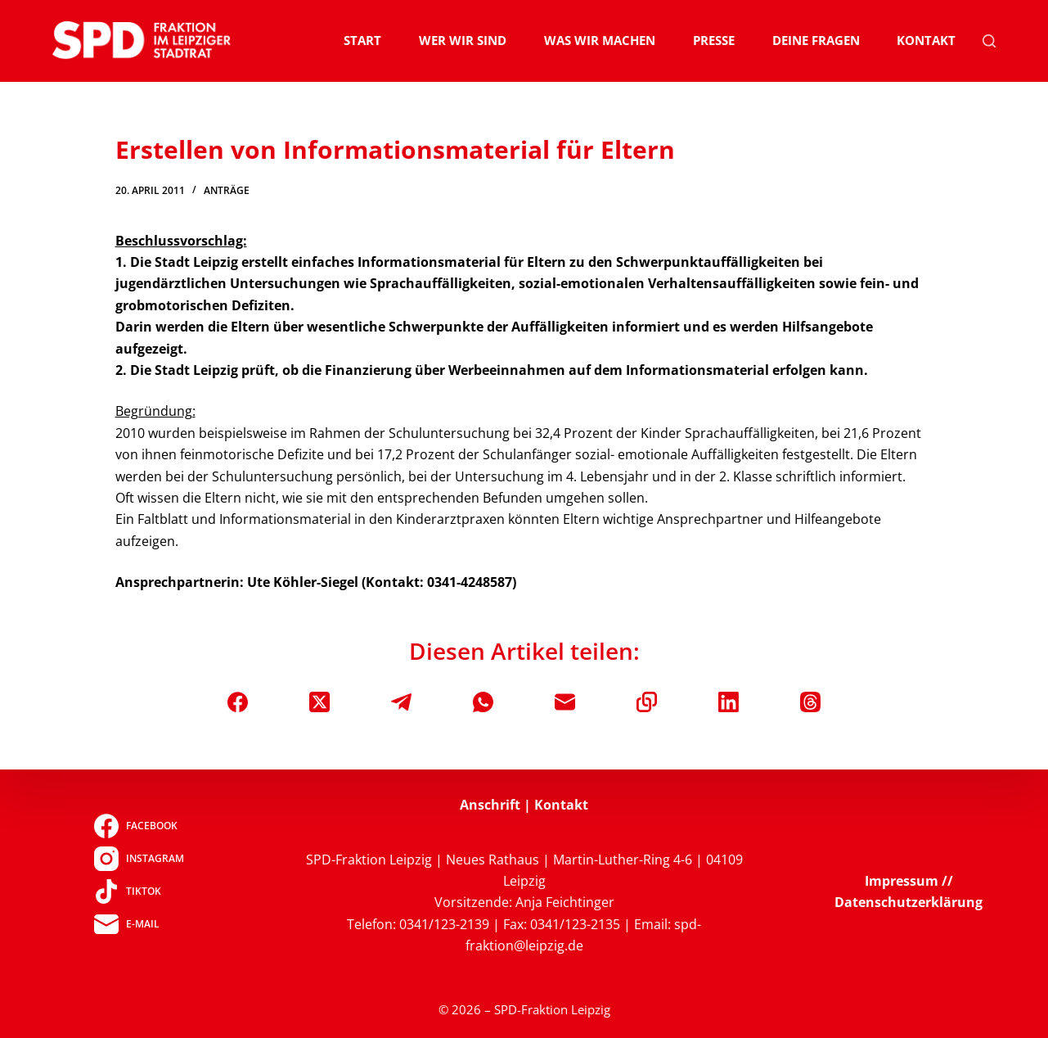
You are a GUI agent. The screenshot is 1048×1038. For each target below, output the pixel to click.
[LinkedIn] (728, 702)
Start (362, 40)
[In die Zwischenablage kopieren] (646, 702)
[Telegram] (401, 702)
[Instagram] (138, 858)
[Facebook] (237, 702)
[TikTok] (138, 891)
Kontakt (926, 40)
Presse (714, 40)
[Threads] (810, 702)
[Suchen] (989, 40)
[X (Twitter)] (319, 702)
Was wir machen (599, 40)
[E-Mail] (565, 702)
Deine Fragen (816, 40)
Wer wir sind (462, 40)
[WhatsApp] (483, 702)
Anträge (227, 190)
